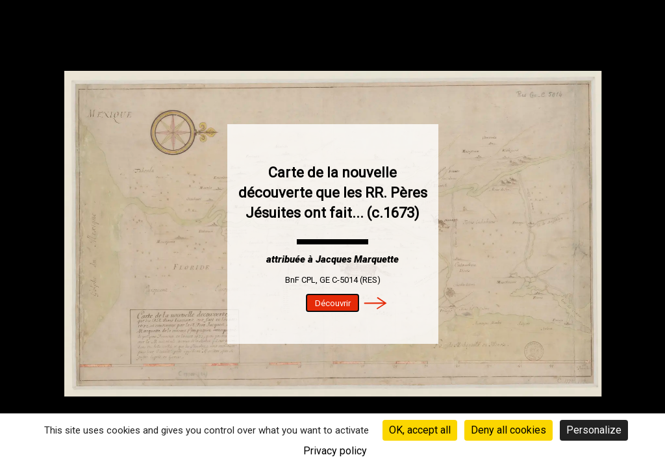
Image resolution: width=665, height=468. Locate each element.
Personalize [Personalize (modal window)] (593, 430)
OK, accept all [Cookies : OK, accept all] (420, 430)
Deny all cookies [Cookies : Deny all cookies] (508, 430)
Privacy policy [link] (335, 451)
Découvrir (333, 303)
